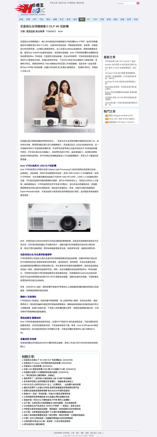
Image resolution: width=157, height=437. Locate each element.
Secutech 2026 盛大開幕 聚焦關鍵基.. (120, 73)
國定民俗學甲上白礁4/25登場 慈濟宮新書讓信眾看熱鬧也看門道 (51, 388)
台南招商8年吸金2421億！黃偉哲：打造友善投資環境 (47, 421)
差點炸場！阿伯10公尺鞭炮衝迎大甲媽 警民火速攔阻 (47, 400)
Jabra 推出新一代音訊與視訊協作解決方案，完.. (121, 104)
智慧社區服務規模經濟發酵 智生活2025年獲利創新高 (47, 391)
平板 (41, 19)
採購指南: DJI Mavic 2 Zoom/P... (122, 122)
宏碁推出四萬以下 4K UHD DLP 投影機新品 (43, 360)
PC (88, 19)
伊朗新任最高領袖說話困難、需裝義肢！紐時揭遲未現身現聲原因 (52, 409)
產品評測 (80, 3)
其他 (136, 19)
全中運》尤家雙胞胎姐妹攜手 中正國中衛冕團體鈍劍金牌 (48, 412)
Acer (60, 31)
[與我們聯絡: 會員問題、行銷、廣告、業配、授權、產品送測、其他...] (78, 433)
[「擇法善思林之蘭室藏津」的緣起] (39, 375)
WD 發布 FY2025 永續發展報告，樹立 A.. (120, 69)
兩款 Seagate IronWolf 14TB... (121, 115)
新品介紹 (62, 3)
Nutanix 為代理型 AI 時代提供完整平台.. (121, 64)
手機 (28, 19)
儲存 (75, 19)
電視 (82, 19)
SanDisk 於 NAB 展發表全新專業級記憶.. (120, 83)
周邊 (102, 19)
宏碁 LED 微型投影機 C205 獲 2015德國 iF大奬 (44, 369)
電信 (48, 19)
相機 (55, 19)
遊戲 (122, 19)
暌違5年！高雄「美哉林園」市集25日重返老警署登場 (47, 394)
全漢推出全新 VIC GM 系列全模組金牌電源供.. (121, 98)
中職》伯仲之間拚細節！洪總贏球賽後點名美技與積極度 (48, 418)
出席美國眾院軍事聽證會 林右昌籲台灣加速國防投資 (46, 397)
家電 (129, 19)
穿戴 (21, 19)
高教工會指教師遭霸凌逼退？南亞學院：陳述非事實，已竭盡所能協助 (54, 415)
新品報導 (40, 31)
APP (35, 19)
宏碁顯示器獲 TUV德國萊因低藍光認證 (41, 372)
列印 (95, 19)
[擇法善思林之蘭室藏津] (34, 424)
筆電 (68, 19)
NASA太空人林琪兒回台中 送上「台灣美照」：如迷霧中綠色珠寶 (52, 384)
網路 (116, 19)
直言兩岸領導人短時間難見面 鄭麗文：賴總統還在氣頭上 (48, 381)
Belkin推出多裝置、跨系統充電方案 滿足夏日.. (120, 88)
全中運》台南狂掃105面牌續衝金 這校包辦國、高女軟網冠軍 (50, 403)
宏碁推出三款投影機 (32, 366)
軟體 (109, 19)
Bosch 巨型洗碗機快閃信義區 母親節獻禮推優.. (121, 93)
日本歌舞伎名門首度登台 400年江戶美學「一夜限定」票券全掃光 (52, 406)
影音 (62, 19)
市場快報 (71, 3)
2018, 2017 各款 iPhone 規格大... (122, 119)
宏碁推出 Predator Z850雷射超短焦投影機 (42, 363)
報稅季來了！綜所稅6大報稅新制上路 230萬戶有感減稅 (48, 378)
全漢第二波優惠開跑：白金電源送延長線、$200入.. (120, 77)
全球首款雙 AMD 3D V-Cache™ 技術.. (120, 61)
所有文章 (53, 3)
